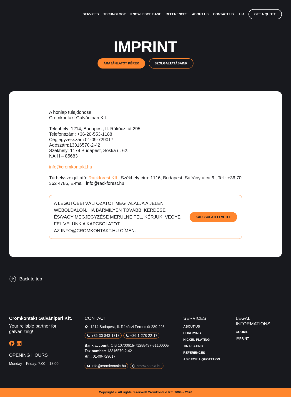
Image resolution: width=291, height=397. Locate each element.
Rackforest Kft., (104, 177)
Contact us (223, 14)
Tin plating (193, 346)
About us (200, 14)
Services (91, 14)
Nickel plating (196, 339)
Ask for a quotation (201, 359)
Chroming (192, 333)
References (177, 14)
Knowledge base (145, 14)
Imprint (242, 338)
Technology (114, 14)
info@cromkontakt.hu (70, 166)
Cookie (242, 332)
